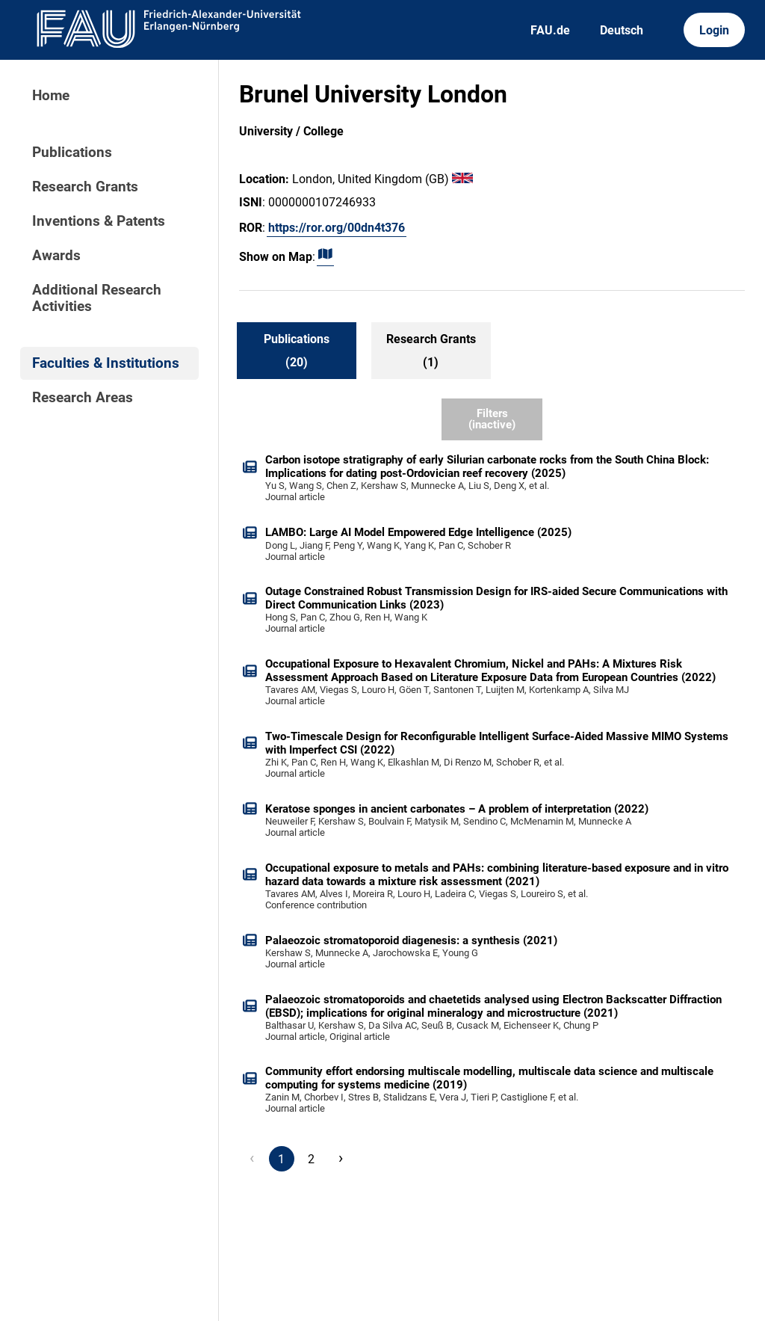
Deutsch (621, 30)
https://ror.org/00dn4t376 (336, 228)
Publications (72, 152)
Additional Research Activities (96, 298)
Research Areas (82, 397)
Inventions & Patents (98, 221)
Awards (56, 255)
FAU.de (550, 30)
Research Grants (85, 187)
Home (50, 95)
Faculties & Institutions (105, 363)
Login (714, 30)
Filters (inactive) (491, 419)
